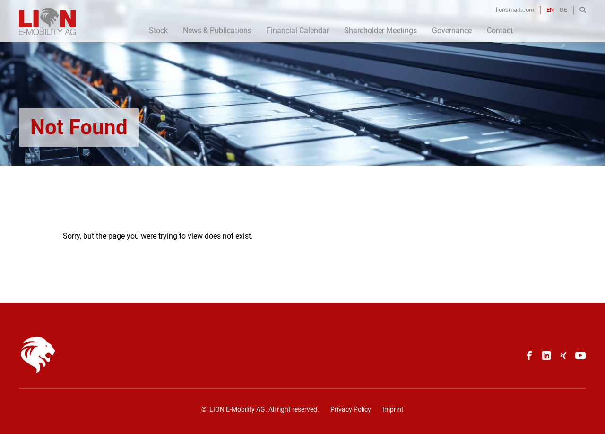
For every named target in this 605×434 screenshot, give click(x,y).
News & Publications (217, 30)
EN (550, 9)
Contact (500, 30)
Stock (158, 30)
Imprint (393, 409)
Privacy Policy (350, 409)
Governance (452, 30)
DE (563, 9)
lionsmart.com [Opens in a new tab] (515, 9)
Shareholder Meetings (380, 30)
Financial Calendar (298, 30)
